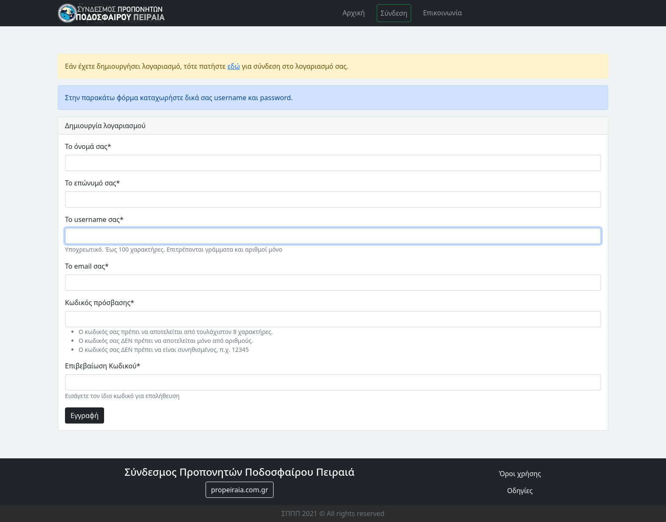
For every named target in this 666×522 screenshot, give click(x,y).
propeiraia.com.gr (239, 489)
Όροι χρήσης (520, 473)
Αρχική (353, 12)
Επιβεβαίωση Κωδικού (102, 365)
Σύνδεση (394, 13)
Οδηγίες (520, 490)
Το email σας (87, 266)
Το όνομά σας (88, 146)
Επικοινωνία (442, 12)
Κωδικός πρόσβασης (99, 302)
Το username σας (94, 219)
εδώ (233, 66)
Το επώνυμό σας (92, 183)
